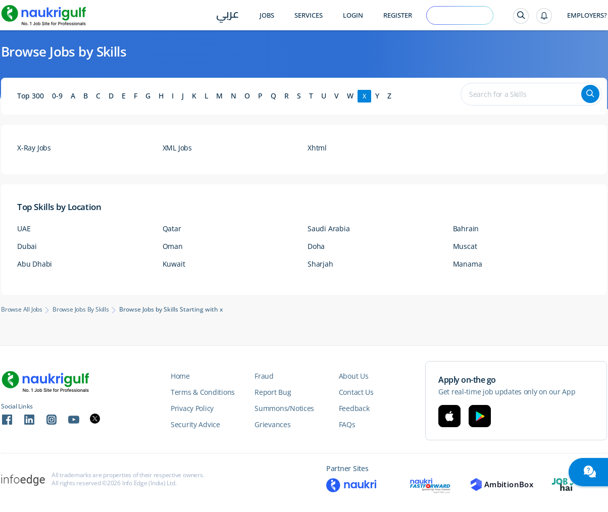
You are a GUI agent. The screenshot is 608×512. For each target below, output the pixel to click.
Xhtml (317, 147)
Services (308, 15)
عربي (227, 16)
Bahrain (466, 228)
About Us (354, 376)
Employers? (587, 15)
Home (180, 376)
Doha (316, 246)
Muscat (465, 246)
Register (397, 15)
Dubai (27, 246)
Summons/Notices (284, 408)
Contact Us (356, 392)
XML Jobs (177, 147)
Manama (467, 264)
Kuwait (174, 264)
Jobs (267, 15)
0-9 (57, 95)
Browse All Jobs (21, 309)
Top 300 (30, 95)
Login (353, 15)
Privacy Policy (192, 408)
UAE (23, 228)
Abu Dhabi (34, 264)
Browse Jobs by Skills (81, 309)
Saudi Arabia (329, 228)
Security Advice (195, 424)
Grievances (272, 424)
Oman (173, 246)
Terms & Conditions (203, 392)
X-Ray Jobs (34, 147)
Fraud (264, 376)
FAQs (347, 424)
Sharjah (320, 264)
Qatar (172, 228)
